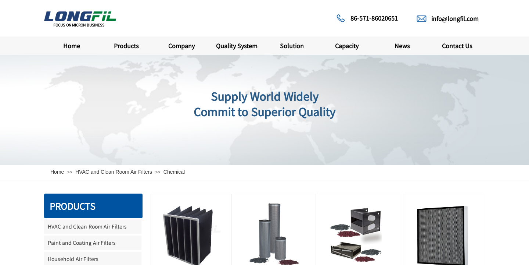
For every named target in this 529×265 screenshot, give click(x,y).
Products (126, 45)
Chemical (174, 172)
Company (181, 45)
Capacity (347, 45)
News (402, 45)
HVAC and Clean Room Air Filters (113, 172)
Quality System (237, 45)
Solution (292, 45)
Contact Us (457, 45)
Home (71, 45)
